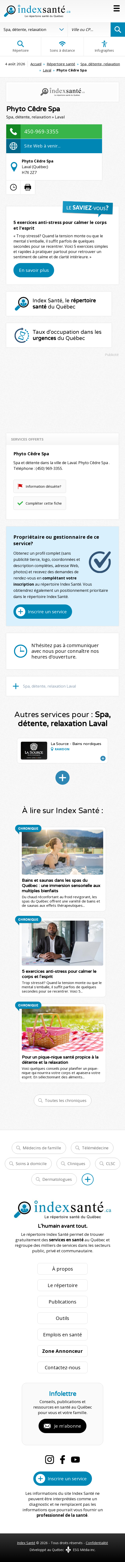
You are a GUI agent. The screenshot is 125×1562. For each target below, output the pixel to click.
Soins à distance (62, 46)
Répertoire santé (61, 63)
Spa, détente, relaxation (100, 63)
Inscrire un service (47, 612)
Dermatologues (57, 1179)
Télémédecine (95, 1148)
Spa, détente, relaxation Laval (49, 686)
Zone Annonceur (62, 1351)
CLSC (110, 1163)
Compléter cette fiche (44, 503)
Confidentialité (97, 1543)
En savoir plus (34, 270)
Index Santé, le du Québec (64, 304)
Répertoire (20, 46)
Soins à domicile (31, 1163)
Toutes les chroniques (65, 1100)
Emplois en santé (62, 1334)
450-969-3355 (41, 131)
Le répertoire (63, 1285)
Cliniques (76, 1163)
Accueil (35, 63)
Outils (62, 1318)
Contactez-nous (62, 1367)
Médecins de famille (42, 1148)
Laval (47, 70)
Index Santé (26, 1543)
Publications (62, 1301)
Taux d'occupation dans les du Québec (67, 335)
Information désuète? (43, 486)
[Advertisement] (62, 392)
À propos (62, 1269)
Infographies (104, 46)
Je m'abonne (67, 1426)
